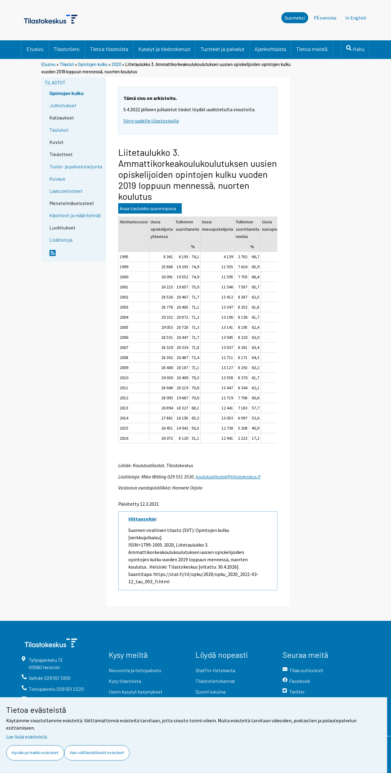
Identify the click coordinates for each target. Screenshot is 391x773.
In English (355, 18)
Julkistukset (62, 105)
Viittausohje (141, 519)
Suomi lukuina (210, 691)
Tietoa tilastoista (109, 49)
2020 (116, 64)
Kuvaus (57, 178)
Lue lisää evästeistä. (27, 737)
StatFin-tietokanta (215, 670)
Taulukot (58, 130)
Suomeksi (295, 18)
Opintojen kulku (93, 64)
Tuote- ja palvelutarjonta (75, 166)
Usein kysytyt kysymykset (136, 691)
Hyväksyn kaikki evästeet (35, 752)
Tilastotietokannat (215, 681)
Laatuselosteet (65, 191)
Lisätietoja (60, 240)
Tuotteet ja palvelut (222, 49)
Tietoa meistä (311, 49)
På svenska (325, 18)
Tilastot (67, 64)
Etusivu (35, 49)
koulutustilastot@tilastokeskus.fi (228, 477)
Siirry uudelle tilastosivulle (151, 121)
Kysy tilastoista (125, 681)
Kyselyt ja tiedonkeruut (164, 49)
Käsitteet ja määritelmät (75, 215)
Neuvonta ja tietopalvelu (135, 670)
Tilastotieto (66, 49)
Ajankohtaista (270, 49)
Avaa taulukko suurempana (148, 208)
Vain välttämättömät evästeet (97, 752)
